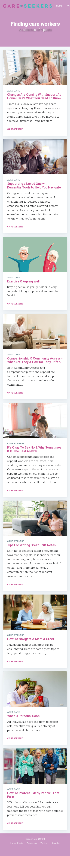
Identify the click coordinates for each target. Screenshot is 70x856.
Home (59, 6)
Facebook (32, 843)
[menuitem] (59, 5)
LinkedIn (55, 843)
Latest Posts (16, 843)
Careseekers (15, 129)
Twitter (44, 843)
